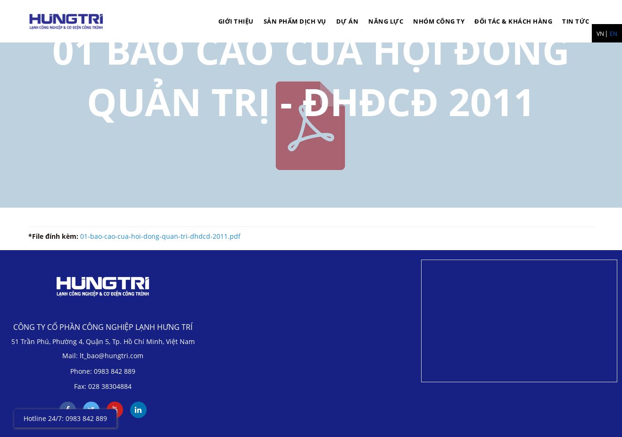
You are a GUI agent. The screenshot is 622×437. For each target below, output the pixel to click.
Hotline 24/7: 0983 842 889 (65, 418)
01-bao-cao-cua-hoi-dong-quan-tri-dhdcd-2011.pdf (160, 236)
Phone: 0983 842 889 (102, 371)
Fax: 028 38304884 (103, 386)
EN (613, 34)
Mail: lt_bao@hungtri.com (102, 355)
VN (600, 34)
